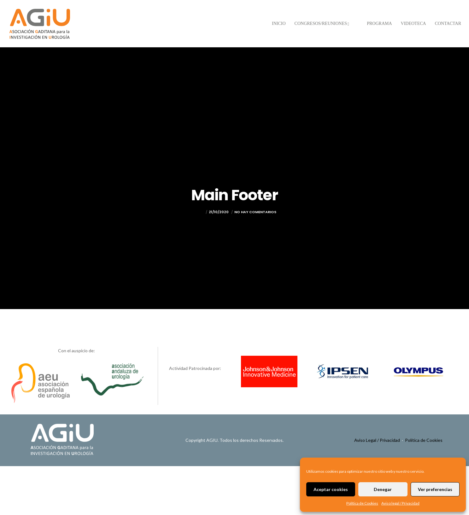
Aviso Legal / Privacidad (377, 440)
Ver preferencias (435, 489)
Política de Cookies (362, 503)
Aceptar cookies (331, 489)
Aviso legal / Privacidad (400, 503)
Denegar (383, 489)
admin (198, 211)
